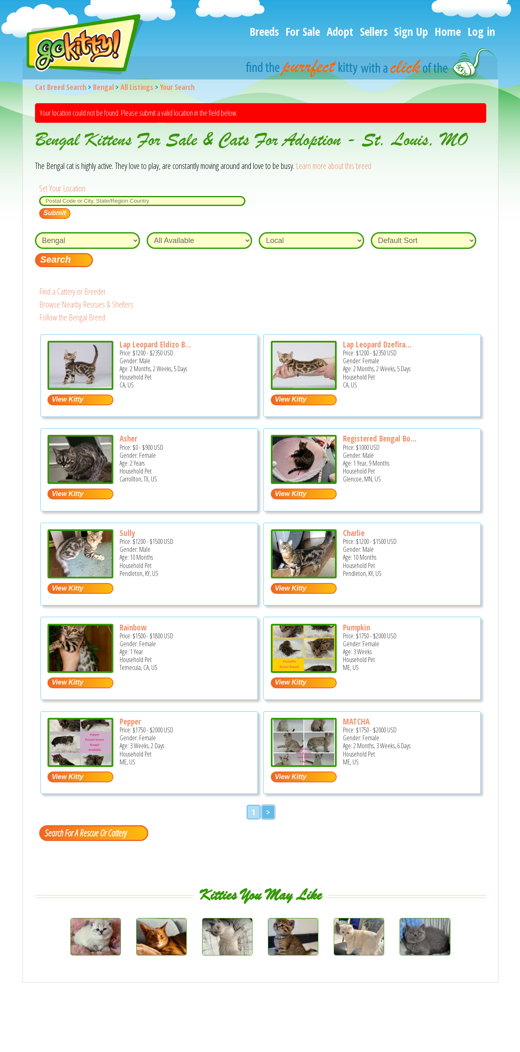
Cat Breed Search (60, 87)
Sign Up (411, 31)
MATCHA (356, 721)
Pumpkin (356, 627)
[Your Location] (142, 201)
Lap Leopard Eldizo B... (155, 344)
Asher (128, 438)
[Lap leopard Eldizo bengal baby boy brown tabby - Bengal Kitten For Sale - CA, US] (80, 386)
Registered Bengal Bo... (380, 438)
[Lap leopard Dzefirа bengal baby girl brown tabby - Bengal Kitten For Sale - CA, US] (304, 386)
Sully (127, 533)
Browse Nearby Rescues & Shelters (86, 304)
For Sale (302, 31)
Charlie (354, 533)
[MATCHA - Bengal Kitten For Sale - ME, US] (304, 763)
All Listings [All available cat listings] (136, 87)
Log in (481, 31)
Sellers (374, 31)
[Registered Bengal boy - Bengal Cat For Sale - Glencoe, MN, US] (304, 480)
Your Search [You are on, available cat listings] (177, 87)
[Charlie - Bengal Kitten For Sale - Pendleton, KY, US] (304, 575)
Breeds (264, 31)
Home (448, 31)
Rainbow (133, 627)
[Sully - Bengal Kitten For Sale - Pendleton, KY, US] (80, 575)
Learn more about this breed (333, 165)
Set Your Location (62, 188)
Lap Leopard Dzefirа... (377, 344)
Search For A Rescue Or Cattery (85, 832)
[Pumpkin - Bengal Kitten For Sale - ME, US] (304, 669)
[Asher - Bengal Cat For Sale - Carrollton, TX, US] (80, 480)
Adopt (340, 31)
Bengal (103, 87)
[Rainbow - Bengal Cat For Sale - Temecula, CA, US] (80, 669)
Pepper (130, 721)
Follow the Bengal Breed (72, 317)
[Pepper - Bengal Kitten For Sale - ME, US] (80, 763)
